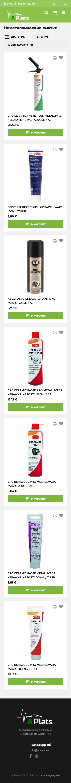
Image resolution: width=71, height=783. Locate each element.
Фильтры (18, 37)
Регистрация (26, 3)
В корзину (35, 132)
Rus (64, 3)
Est (55, 3)
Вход (8, 3)
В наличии (44, 36)
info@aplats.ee (39, 750)
